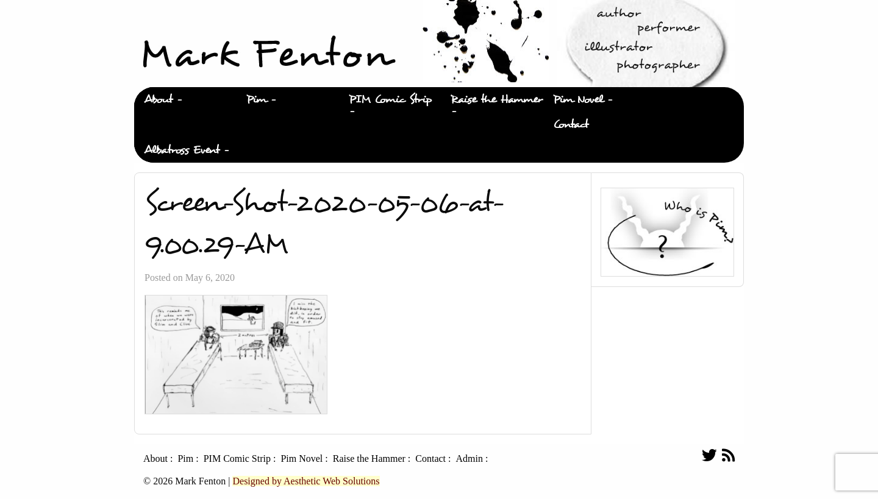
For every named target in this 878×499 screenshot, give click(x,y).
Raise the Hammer (497, 99)
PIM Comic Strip (390, 99)
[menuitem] (185, 100)
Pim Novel (578, 99)
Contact (570, 124)
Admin (468, 459)
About (158, 99)
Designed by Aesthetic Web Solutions (305, 481)
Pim (256, 99)
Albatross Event (182, 150)
